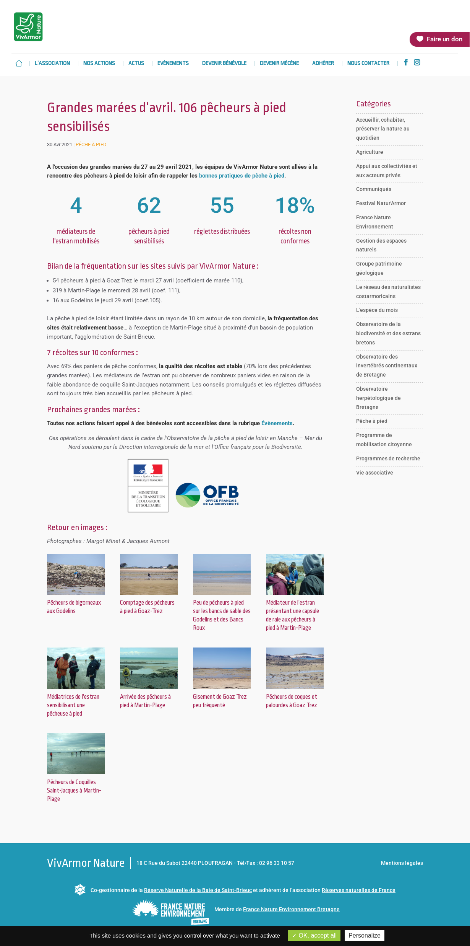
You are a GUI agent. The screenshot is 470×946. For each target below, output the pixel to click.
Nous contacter (368, 64)
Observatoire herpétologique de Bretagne (378, 398)
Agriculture (369, 152)
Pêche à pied (91, 144)
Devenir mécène (279, 64)
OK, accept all (314, 935)
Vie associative (374, 473)
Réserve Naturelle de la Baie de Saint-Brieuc (198, 890)
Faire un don (445, 39)
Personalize (364, 935)
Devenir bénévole (224, 64)
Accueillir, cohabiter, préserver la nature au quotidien (383, 129)
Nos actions (99, 64)
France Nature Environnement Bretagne (291, 909)
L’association (52, 64)
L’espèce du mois (377, 310)
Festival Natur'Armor (381, 203)
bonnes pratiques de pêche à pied (241, 175)
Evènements (173, 64)
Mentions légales (402, 863)
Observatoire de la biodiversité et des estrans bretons (388, 333)
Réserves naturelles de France (358, 890)
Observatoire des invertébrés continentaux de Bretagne (386, 366)
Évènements (277, 423)
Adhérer (323, 64)
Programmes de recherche (388, 458)
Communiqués (373, 189)
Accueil (18, 63)
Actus (136, 64)
